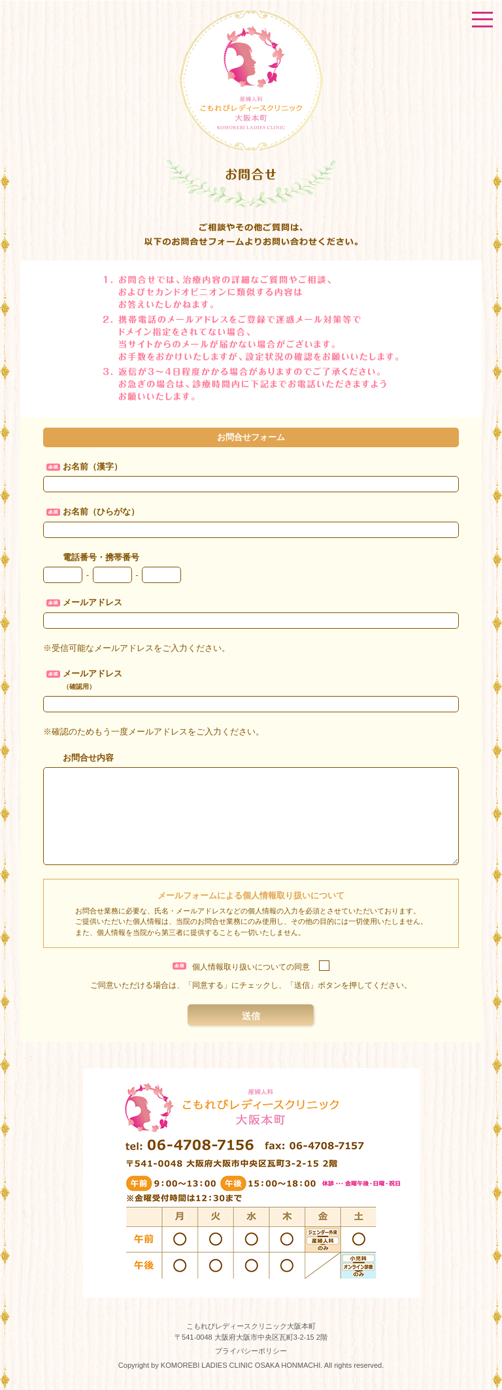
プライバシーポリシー (251, 1351)
